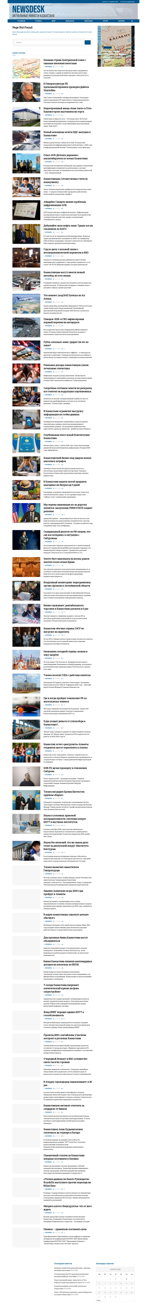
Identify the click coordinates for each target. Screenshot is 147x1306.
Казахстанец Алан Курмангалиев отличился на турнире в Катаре (63, 1131)
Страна (38, 21)
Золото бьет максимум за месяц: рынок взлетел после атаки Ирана (66, 560)
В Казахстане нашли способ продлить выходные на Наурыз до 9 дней (65, 483)
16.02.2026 (56, 751)
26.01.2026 (56, 1088)
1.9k (63, 825)
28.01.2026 (56, 1018)
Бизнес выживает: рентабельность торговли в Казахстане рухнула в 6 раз (66, 607)
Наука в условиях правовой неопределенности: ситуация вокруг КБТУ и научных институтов (65, 819)
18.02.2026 (56, 658)
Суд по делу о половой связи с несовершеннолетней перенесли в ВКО (66, 251)
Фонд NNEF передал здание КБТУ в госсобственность (64, 1014)
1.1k (63, 705)
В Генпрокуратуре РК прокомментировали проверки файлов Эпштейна (66, 87)
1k (62, 162)
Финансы (70, 21)
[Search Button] (88, 42)
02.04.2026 (56, 66)
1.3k (64, 635)
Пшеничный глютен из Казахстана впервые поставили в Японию (64, 1157)
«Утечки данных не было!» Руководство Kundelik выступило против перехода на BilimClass (67, 1182)
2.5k (64, 852)
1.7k (63, 1232)
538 (63, 1018)
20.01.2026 (56, 1213)
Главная (21, 21)
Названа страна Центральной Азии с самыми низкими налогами (65, 61)
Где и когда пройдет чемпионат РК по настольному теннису (65, 700)
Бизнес (121, 21)
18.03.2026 (56, 418)
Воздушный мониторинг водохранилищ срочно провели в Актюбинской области (67, 584)
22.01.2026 (56, 1162)
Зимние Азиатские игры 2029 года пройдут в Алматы (63, 892)
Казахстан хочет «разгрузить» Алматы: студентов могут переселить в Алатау (66, 746)
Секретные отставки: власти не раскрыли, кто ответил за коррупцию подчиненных (68, 390)
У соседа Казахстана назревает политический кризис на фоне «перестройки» (61, 988)
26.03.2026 (56, 349)
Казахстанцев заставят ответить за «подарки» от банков (64, 1107)
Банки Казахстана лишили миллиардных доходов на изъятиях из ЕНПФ (68, 963)
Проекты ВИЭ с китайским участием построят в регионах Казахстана (65, 1036)
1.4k (63, 612)
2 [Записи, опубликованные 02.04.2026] (115, 1279)
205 (63, 514)
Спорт (105, 21)
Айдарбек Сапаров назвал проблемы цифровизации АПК (65, 203)
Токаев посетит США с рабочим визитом (67, 675)
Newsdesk (48, 66)
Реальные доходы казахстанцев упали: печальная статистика (66, 367)
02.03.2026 (56, 541)
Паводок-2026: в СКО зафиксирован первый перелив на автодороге (64, 321)
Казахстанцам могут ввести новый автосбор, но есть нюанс (64, 274)
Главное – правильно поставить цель (65, 1229)
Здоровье (88, 21)
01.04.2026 (56, 162)
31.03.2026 (56, 279)
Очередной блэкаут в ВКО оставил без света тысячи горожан (65, 1060)
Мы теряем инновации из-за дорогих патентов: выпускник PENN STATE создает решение (68, 508)
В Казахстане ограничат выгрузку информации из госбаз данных (63, 413)
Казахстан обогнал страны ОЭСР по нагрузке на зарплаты (64, 630)
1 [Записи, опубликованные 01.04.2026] (110, 1279)
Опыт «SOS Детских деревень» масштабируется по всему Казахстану (66, 157)
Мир (54, 21)
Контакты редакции (128, 1)
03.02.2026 (56, 897)
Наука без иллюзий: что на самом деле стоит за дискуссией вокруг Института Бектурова (66, 846)
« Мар (98, 1300)
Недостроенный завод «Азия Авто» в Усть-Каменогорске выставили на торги (68, 110)
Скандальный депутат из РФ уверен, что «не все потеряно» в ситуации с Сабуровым (67, 535)
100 (63, 349)
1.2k (63, 1189)
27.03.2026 (56, 514)
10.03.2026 (56, 825)
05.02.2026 (56, 874)
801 (63, 1136)
